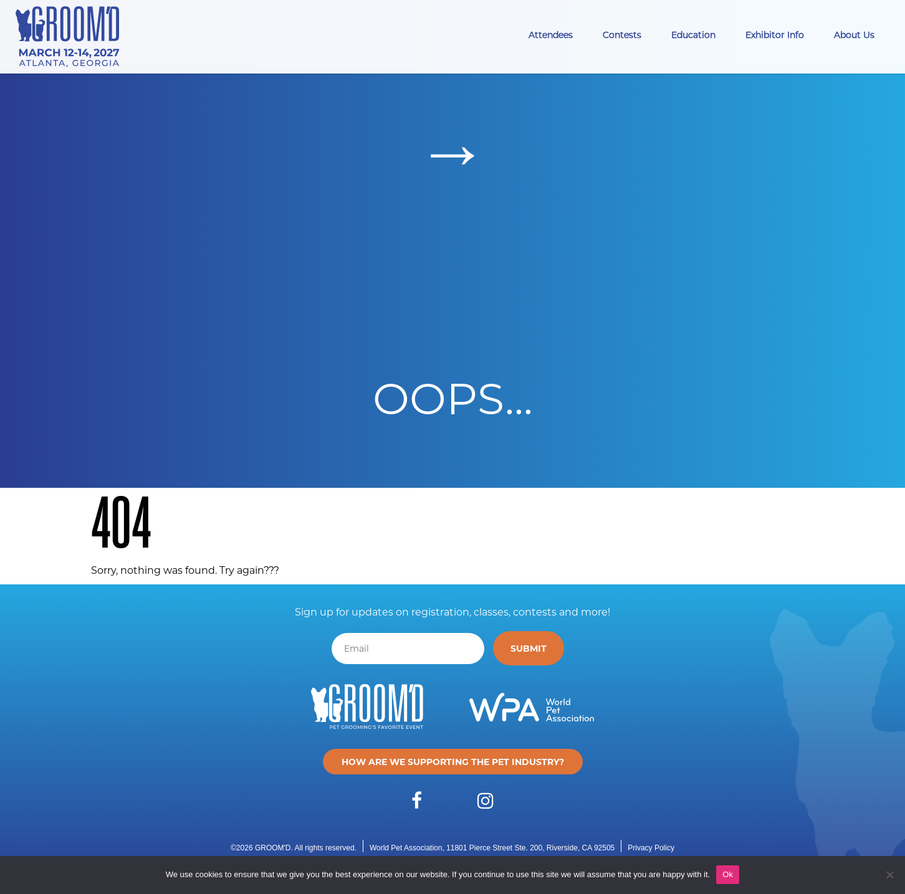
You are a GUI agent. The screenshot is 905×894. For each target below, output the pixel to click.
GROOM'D (273, 848)
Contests (622, 34)
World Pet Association (406, 848)
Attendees (551, 34)
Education (693, 34)
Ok (727, 874)
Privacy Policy (651, 848)
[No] (889, 874)
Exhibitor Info (774, 34)
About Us (854, 34)
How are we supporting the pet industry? (453, 762)
